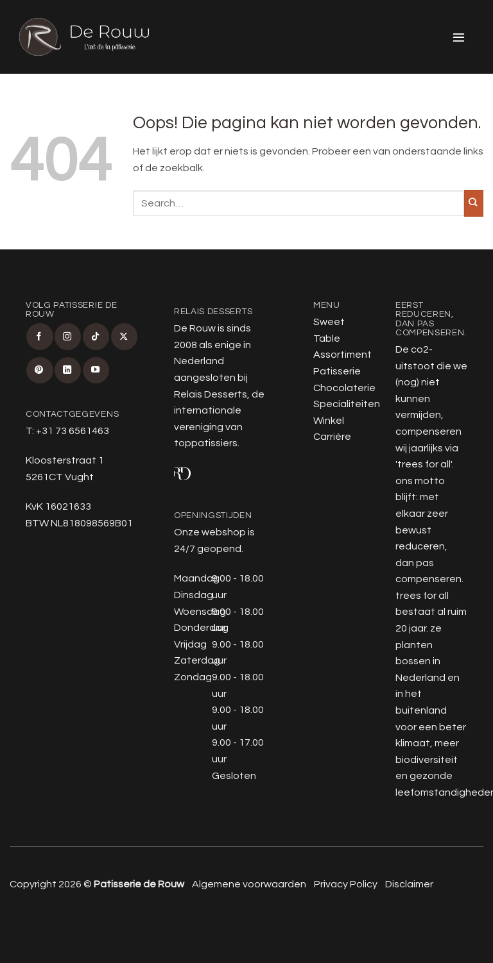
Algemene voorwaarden (249, 884)
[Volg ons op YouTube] (96, 370)
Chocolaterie (344, 388)
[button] (459, 36)
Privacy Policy (345, 884)
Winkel (328, 420)
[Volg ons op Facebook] (39, 336)
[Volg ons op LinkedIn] (68, 370)
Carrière (332, 436)
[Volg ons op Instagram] (68, 336)
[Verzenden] (473, 203)
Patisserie (337, 371)
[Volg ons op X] (124, 336)
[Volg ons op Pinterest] (39, 370)
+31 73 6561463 (72, 431)
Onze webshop (210, 532)
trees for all (424, 464)
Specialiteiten (346, 404)
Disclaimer (409, 884)
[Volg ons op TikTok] (96, 336)
